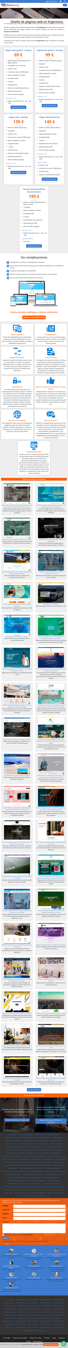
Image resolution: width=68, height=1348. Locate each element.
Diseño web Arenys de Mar (26, 1134)
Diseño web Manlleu (23, 1159)
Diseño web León (48, 1315)
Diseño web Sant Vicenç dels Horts (12, 1186)
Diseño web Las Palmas (36, 1315)
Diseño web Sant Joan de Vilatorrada (35, 1180)
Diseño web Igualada (56, 1153)
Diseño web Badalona (54, 1134)
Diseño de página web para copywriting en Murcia (51, 945)
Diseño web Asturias (58, 1300)
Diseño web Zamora (27, 1330)
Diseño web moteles (11, 1277)
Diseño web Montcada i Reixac (43, 1162)
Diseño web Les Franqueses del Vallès (56, 1156)
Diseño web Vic (9, 1193)
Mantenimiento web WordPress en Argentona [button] (51, 1121)
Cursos (28, 1341)
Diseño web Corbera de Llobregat (34, 1147)
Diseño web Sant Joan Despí (54, 1180)
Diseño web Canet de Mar (41, 1141)
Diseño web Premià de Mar (24, 1171)
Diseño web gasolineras (34, 1266)
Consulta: (5, 1222)
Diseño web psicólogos (34, 1277)
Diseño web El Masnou (23, 1150)
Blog (54, 1338)
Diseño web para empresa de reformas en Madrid (16, 1013)
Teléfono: (5, 1214)
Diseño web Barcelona (45, 1137)
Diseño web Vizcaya (58, 1327)
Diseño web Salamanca (60, 1321)
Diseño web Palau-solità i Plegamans (52, 1165)
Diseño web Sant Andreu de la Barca (32, 1174)
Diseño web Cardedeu (10, 1144)
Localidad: (5, 1210)
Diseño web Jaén (59, 1312)
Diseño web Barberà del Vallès (30, 1137)
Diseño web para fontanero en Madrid (17, 636)
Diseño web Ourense (20, 1321)
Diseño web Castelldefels (56, 1144)
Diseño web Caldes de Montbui (14, 1141)
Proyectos (61, 1338)
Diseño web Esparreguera (56, 1150)
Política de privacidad (20, 1338)
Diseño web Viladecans (20, 1193)
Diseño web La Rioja (23, 1315)
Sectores (47, 1338)
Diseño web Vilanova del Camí (55, 1193)
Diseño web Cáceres (10, 1306)
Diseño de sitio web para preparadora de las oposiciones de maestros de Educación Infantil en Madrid (51, 741)
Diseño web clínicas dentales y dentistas (11, 1266)
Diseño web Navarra (7, 1321)
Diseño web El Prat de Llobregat (39, 1150)
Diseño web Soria (32, 1324)
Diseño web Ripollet (38, 1171)
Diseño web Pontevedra (46, 1321)
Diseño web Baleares (32, 1303)
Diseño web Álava (9, 1300)
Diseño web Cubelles (10, 1150)
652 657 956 (51, 1)
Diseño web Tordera (34, 1190)
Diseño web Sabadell (61, 1171)
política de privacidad (30, 1241)
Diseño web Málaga (34, 1318)
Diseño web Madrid (22, 1318)
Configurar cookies (38, 1344)
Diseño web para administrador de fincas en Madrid (51, 1013)
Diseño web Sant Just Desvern (15, 1183)
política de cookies (27, 1344)
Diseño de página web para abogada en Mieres (17, 739)
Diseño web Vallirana (57, 1190)
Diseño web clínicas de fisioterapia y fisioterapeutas (56, 1255)
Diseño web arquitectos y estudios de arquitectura (34, 1255)
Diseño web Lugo (10, 1318)
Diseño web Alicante (33, 1300)
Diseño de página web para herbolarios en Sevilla (17, 539)
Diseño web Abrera (13, 1134)
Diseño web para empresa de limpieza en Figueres (17, 1046)
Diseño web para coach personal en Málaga (17, 775)
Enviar (6, 1238)
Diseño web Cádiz (21, 1306)
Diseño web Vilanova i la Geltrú (26, 1196)
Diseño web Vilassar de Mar (43, 1196)
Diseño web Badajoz (20, 1303)
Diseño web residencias (57, 1277)
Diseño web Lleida (59, 1315)
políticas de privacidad (25, 1235)
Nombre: (5, 1206)
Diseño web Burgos (58, 1303)
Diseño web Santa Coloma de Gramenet (32, 1186)
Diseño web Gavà (31, 1153)
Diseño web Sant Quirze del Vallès (51, 1183)
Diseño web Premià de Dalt (9, 1171)
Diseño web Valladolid (45, 1327)
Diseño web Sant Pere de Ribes (33, 1183)
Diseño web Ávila (9, 1303)
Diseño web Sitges (9, 1190)
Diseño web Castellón (46, 1306)
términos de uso (40, 1241)
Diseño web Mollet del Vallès (26, 1162)
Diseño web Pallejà (13, 1168)
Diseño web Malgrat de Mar (9, 1159)
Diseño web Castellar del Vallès (26, 1144)
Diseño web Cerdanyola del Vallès (15, 1147)
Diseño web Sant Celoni (34, 1177)
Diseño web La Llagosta (21, 1156)
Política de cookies (36, 1338)
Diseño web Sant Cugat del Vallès (50, 1177)
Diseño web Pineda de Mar (53, 1168)
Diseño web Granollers (43, 1153)
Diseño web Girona (47, 1309)
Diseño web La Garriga (8, 1156)
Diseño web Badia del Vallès (13, 1137)
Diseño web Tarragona (45, 1324)
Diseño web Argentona (41, 1134)
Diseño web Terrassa (21, 1190)
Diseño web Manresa (35, 1159)
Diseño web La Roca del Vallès (37, 1156)
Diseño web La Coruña (10, 1315)
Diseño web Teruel (9, 1327)
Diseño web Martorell (48, 1159)
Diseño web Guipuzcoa (24, 1312)
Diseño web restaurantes (11, 1287)
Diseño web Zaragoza (40, 1330)
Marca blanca (37, 1341)
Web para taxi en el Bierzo (51, 604)
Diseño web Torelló (45, 1190)
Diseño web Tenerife (57, 1324)
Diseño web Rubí (49, 1171)
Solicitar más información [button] (34, 317)
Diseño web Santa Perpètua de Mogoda (55, 1186)
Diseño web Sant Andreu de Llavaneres (53, 1174)
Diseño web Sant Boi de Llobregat (17, 1177)
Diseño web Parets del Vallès (26, 1168)
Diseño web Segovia (10, 1324)
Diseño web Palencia (32, 1321)
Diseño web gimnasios (57, 1266)
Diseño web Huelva (37, 1312)
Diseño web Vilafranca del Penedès (37, 1193)
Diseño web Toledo (21, 1327)
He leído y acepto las (18, 1235)
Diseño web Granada (59, 1309)
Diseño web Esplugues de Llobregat (15, 1153)
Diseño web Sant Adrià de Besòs (12, 1174)
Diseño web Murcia (57, 1318)
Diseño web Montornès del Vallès (14, 1165)
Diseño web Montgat (58, 1162)
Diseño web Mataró (61, 1159)
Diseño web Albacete (21, 1300)
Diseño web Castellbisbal (42, 1144)
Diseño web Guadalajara (10, 1312)
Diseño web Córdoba (23, 1309)
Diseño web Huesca (49, 1312)
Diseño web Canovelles (56, 1141)
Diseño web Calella (28, 1141)
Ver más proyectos (34, 1090)
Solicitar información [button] (18, 107)
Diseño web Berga (57, 1137)
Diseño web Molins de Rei (10, 1162)
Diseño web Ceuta (58, 1306)
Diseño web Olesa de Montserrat (33, 1165)
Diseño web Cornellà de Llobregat (53, 1147)
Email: (4, 1218)
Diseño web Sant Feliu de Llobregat (16, 1180)
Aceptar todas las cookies (50, 1344)
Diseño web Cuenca (35, 1309)
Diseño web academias (11, 1254)
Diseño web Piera (40, 1168)
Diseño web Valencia (33, 1327)
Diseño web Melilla (45, 1318)
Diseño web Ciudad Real (9, 1309)
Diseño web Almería (45, 1300)
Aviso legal (6, 1338)
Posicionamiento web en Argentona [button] (17, 1120)
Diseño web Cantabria (33, 1306)
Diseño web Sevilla (22, 1324)
